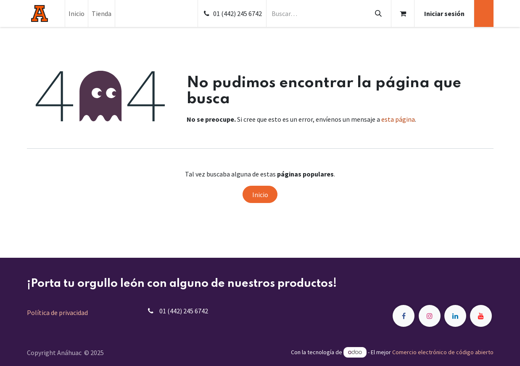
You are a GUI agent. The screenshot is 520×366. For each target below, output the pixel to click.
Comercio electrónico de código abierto (443, 352)
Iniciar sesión (444, 13)
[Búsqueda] (378, 13)
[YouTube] (481, 316)
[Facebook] (403, 316)
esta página (398, 119)
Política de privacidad (57, 312)
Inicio (260, 194)
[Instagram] (430, 316)
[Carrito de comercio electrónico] (402, 13)
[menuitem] (76, 13)
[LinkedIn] (455, 316)
